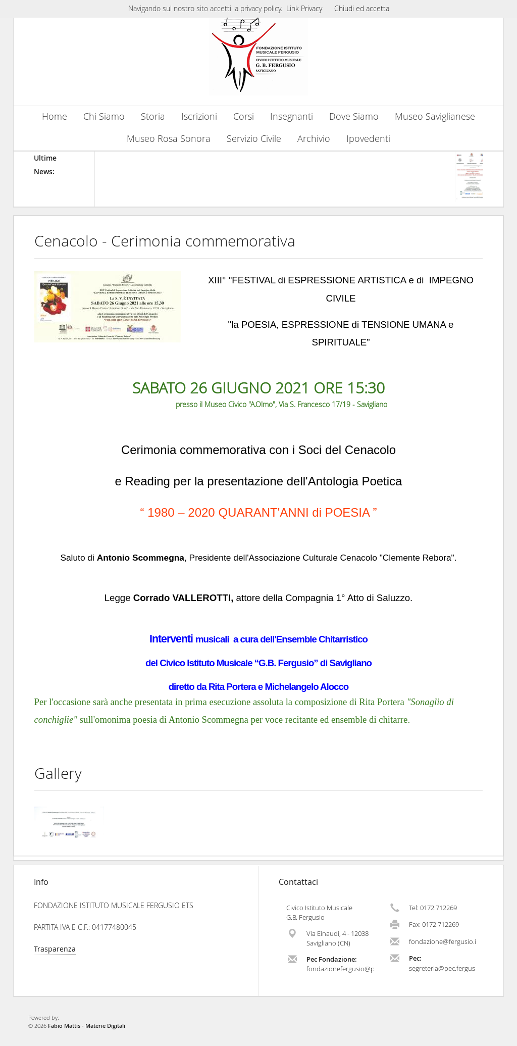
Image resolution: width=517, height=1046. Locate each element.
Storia (153, 116)
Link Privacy (304, 8)
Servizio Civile (254, 138)
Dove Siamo (354, 116)
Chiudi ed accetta (361, 8)
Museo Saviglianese (435, 116)
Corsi (243, 116)
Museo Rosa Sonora (169, 138)
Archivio (313, 138)
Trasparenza (55, 949)
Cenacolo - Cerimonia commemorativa (164, 241)
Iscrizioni (199, 116)
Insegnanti (291, 116)
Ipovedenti (368, 138)
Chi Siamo (104, 116)
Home (54, 116)
